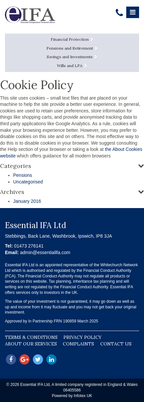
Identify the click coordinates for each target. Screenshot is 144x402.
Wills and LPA (72, 65)
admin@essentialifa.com (45, 252)
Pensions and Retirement (72, 48)
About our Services (31, 344)
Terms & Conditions (31, 337)
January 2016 (27, 201)
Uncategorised (28, 181)
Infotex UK (83, 395)
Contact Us (116, 344)
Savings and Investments (72, 56)
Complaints (78, 344)
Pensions (22, 175)
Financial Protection (72, 39)
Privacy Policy (82, 337)
